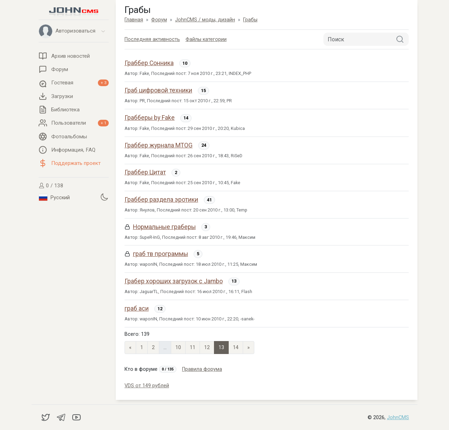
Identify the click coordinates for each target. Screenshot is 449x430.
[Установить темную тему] (104, 196)
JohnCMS (398, 418)
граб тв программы (160, 253)
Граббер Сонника (149, 63)
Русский (54, 197)
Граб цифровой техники (158, 90)
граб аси (137, 308)
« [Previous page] (130, 348)
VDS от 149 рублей (147, 386)
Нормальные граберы (164, 226)
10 (178, 348)
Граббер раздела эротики (161, 199)
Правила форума (202, 369)
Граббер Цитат (145, 172)
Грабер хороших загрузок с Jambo (174, 281)
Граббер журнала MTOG (159, 145)
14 (236, 348)
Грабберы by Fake (150, 117)
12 (207, 348)
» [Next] (248, 348)
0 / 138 (51, 185)
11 (192, 348)
